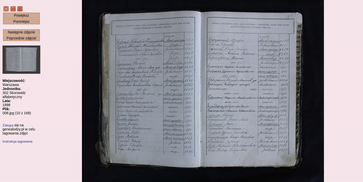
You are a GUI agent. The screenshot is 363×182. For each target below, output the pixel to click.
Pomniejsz (21, 21)
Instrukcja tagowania (18, 141)
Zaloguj (8, 125)
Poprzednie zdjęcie (21, 38)
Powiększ (21, 15)
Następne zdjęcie (21, 32)
